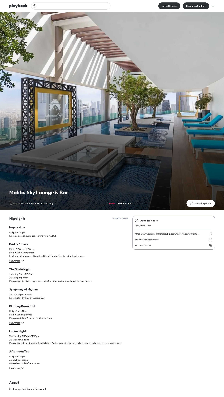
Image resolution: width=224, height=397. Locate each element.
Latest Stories (169, 5)
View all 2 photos (200, 203)
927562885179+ (143, 245)
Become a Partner (196, 5)
